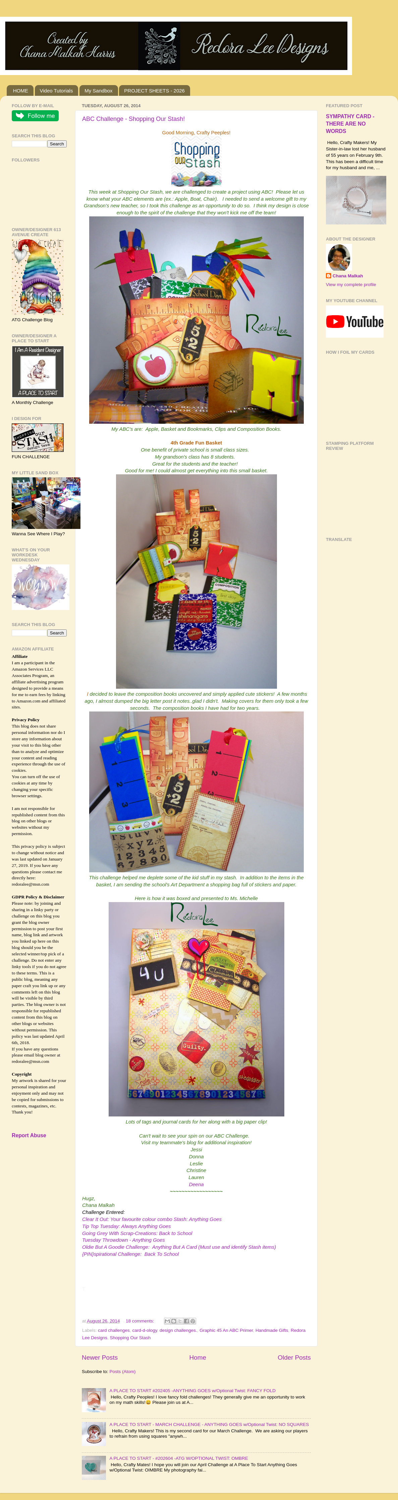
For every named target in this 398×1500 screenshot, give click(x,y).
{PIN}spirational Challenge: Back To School (130, 1254)
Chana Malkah (348, 275)
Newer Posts (100, 1357)
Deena (196, 1184)
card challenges (114, 1330)
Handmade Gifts (271, 1330)
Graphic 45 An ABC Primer (226, 1330)
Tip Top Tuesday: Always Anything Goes (126, 1226)
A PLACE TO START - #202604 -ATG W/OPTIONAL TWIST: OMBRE (178, 1458)
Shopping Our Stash (130, 1337)
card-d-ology (144, 1330)
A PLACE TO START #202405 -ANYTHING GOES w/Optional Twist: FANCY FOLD (192, 1390)
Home (197, 1357)
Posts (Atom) (123, 1371)
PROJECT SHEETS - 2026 (154, 90)
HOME (20, 90)
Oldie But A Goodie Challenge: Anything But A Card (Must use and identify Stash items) (179, 1247)
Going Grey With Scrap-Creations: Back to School (137, 1233)
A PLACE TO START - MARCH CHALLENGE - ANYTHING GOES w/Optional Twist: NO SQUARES (209, 1424)
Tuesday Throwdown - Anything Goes (123, 1240)
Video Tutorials (56, 90)
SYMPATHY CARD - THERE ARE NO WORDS (350, 124)
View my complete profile (351, 284)
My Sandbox (98, 90)
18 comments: (141, 1320)
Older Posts (294, 1357)
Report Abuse (29, 1135)
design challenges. (178, 1330)
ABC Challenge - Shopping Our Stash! (133, 119)
